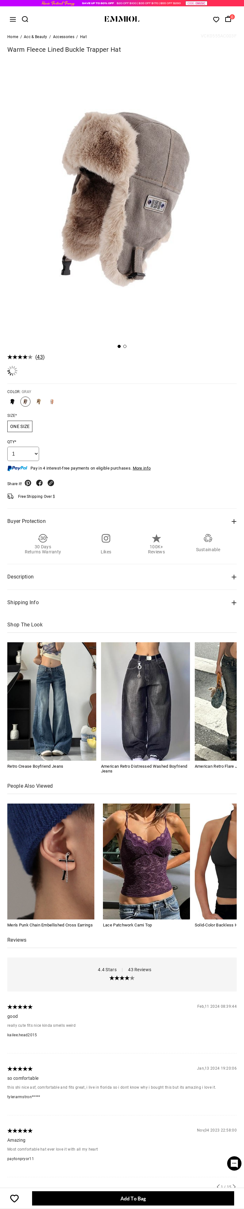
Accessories (63, 37)
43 (40, 357)
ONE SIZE (20, 426)
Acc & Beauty (35, 37)
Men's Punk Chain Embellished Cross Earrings (50, 925)
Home (12, 37)
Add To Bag (133, 1198)
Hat (83, 37)
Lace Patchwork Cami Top (127, 925)
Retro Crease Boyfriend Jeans (35, 766)
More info (142, 468)
